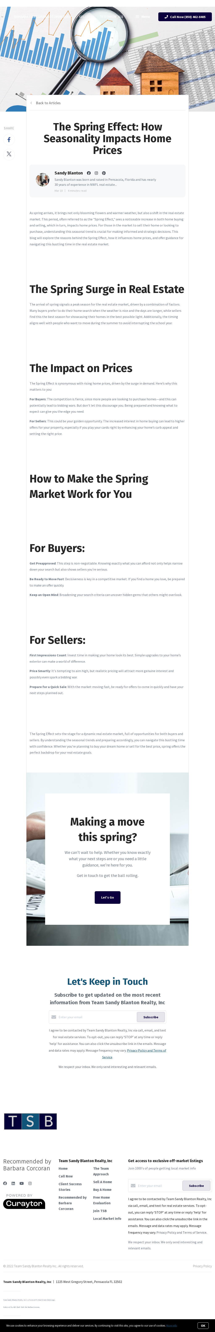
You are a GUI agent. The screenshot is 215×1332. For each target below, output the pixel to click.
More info (171, 1325)
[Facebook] (5, 1183)
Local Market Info (107, 1219)
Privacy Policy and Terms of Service (181, 1232)
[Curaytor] (24, 1208)
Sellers (85, 17)
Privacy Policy (202, 1266)
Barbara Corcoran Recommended (42, 17)
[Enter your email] (97, 1017)
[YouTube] (22, 1183)
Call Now (66, 1176)
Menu (142, 17)
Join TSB (100, 1211)
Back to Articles (48, 102)
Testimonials (111, 17)
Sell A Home (102, 1182)
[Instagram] (30, 1183)
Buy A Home (102, 1190)
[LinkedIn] (13, 1183)
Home (63, 1169)
